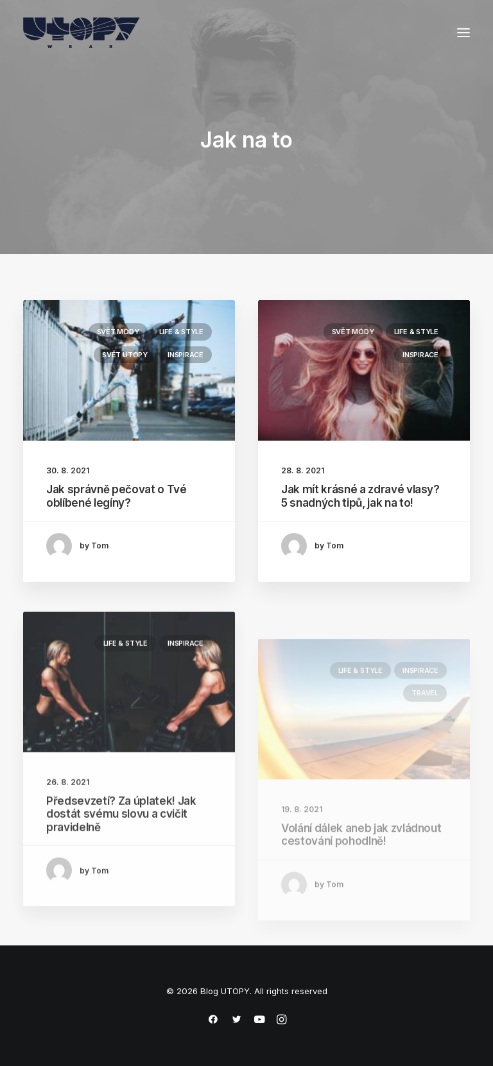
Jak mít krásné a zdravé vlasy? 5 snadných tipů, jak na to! (360, 497)
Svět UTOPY (125, 354)
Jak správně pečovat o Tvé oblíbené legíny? (116, 496)
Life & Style (181, 331)
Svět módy (118, 331)
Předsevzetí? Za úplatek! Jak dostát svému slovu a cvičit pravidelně (121, 853)
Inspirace (185, 354)
